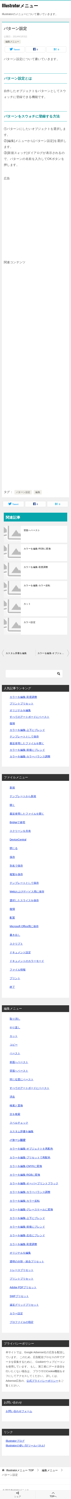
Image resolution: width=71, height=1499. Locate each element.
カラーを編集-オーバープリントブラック (34, 1183)
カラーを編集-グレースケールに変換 (31, 1209)
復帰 (12, 723)
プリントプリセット (22, 703)
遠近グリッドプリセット (24, 1304)
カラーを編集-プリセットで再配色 (30, 1157)
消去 (12, 1096)
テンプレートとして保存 (24, 736)
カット (27, 604)
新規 (12, 787)
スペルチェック (19, 1122)
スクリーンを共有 (20, 830)
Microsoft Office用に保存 (24, 926)
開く (12, 805)
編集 (37, 492)
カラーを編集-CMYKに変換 (26, 1166)
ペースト (15, 1053)
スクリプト (16, 943)
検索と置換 (16, 1105)
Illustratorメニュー (20, 5)
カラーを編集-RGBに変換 (37, 548)
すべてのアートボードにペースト (29, 716)
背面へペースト (32, 530)
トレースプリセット (22, 1270)
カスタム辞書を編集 (16, 653)
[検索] (34, 673)
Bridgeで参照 (17, 822)
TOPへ (53, 1494)
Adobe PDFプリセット (23, 1287)
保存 (12, 857)
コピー (14, 1044)
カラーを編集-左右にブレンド (27, 1235)
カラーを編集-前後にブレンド (27, 749)
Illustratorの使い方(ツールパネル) (25, 1445)
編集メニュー (12, 41)
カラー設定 (29, 622)
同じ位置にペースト (22, 1079)
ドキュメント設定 (20, 952)
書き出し (15, 934)
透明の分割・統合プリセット (27, 1261)
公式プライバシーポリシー (42, 1380)
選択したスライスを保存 (24, 900)
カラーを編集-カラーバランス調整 (30, 756)
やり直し (15, 1027)
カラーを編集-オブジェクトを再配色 (53, 653)
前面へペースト (19, 1062)
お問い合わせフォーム (19, 1411)
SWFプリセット (19, 1296)
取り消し (15, 1018)
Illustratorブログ (15, 1440)
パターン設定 (23, 492)
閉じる (14, 848)
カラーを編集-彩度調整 (36, 567)
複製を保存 (16, 874)
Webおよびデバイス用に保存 (27, 891)
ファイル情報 (18, 969)
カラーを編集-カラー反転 (37, 585)
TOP (20, 1470)
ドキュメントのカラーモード (27, 960)
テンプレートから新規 (23, 796)
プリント (15, 978)
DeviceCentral (18, 839)
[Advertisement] (35, 216)
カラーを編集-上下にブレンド (27, 729)
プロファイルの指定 (22, 1322)
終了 (12, 986)
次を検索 (15, 1114)
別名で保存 (16, 865)
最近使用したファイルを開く (27, 743)
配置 (12, 917)
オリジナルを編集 (20, 710)
